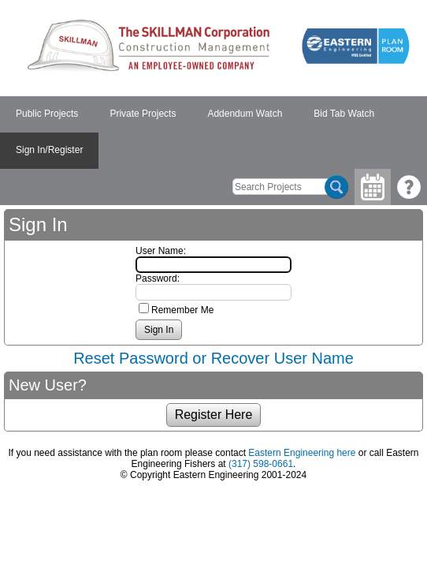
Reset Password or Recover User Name (213, 358)
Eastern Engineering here (301, 452)
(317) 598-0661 (260, 463)
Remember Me (182, 310)
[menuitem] (47, 114)
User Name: (161, 250)
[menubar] (213, 132)
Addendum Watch (244, 113)
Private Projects (143, 113)
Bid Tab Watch (344, 113)
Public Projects (47, 113)
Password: (158, 278)
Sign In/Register (49, 149)
